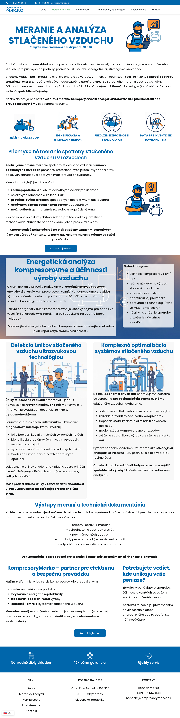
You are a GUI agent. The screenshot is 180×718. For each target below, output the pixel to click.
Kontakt (31, 711)
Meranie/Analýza (31, 694)
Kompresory (31, 700)
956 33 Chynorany (90, 694)
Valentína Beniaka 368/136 (90, 688)
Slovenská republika (90, 700)
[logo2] (15, 8)
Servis (31, 688)
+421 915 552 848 (18, 3)
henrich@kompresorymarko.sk (54, 3)
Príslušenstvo (31, 705)
